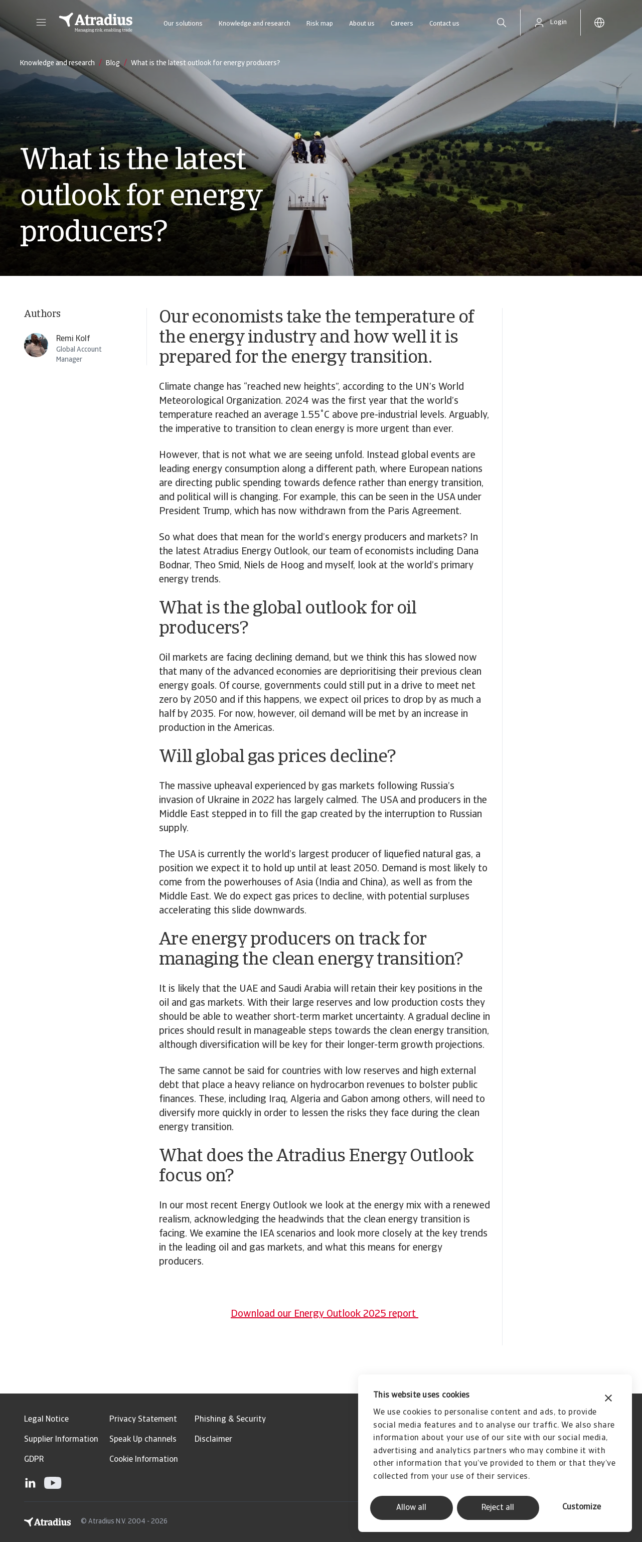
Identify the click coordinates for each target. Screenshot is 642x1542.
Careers (402, 24)
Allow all (411, 1508)
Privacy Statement (143, 1420)
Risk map (319, 24)
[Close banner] (608, 1399)
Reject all (498, 1508)
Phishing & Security (230, 1420)
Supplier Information (61, 1440)
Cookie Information (143, 1460)
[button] (41, 23)
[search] (502, 23)
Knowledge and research (254, 24)
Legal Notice (46, 1420)
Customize (581, 1507)
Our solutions (183, 24)
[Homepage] (95, 23)
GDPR (34, 1460)
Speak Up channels (143, 1440)
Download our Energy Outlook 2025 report (324, 1314)
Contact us (444, 24)
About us (362, 24)
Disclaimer (213, 1440)
